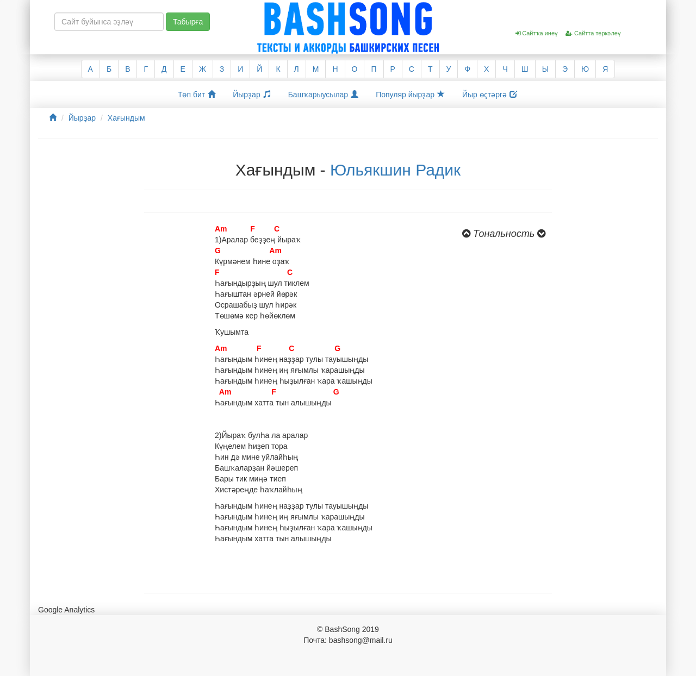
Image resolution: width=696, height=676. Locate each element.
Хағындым (126, 118)
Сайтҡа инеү (536, 33)
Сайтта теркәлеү (593, 33)
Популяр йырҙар (410, 94)
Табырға (188, 21)
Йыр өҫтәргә (489, 94)
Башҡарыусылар (323, 94)
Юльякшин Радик (395, 170)
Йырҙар (251, 94)
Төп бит (196, 94)
